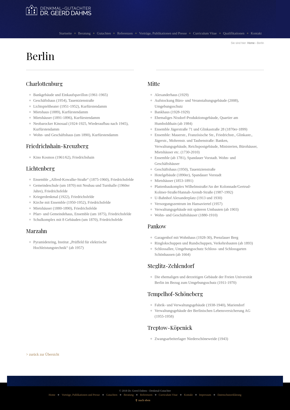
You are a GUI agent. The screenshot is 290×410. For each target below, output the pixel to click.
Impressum (205, 394)
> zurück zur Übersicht (42, 354)
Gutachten (104, 33)
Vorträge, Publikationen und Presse (163, 33)
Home (251, 43)
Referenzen (125, 33)
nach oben (144, 400)
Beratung (84, 33)
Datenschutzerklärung (229, 394)
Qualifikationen (233, 33)
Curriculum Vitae (205, 33)
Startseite (65, 33)
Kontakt (256, 33)
